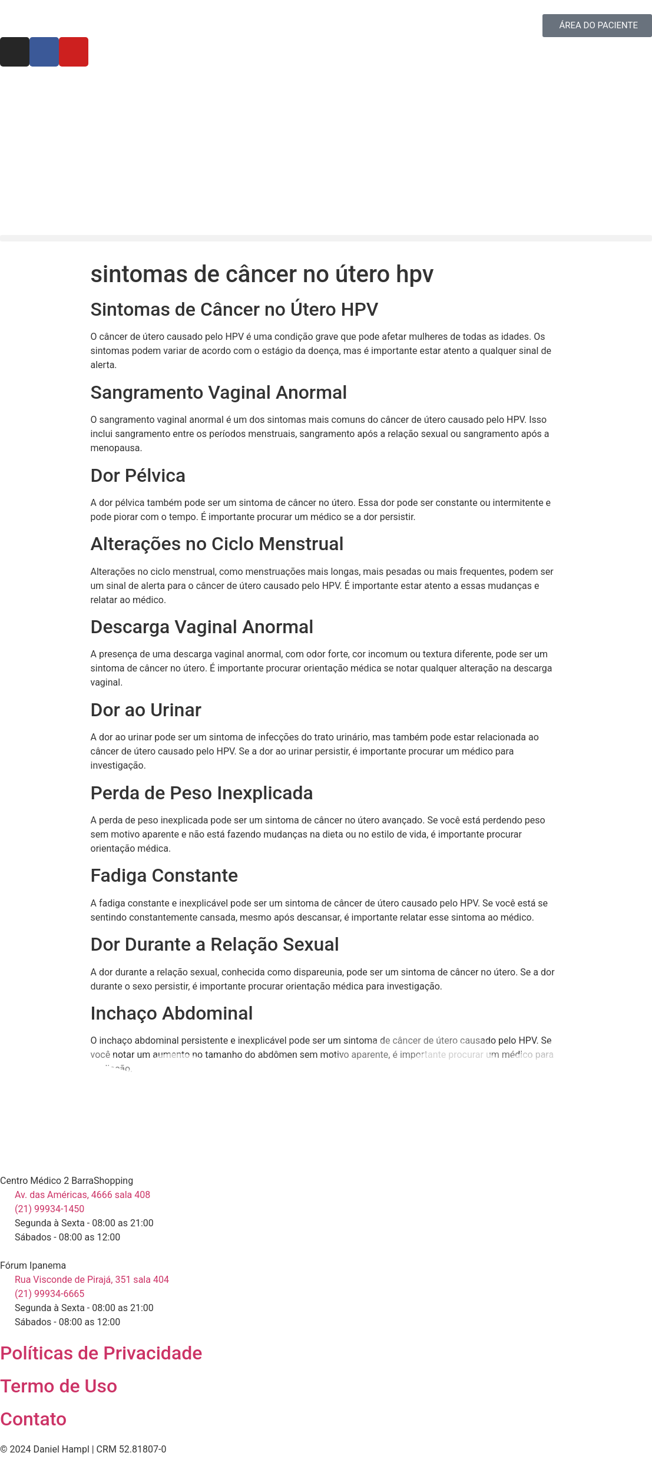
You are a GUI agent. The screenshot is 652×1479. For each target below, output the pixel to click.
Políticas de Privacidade (101, 1353)
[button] (326, 238)
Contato (33, 1419)
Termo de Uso (58, 1386)
